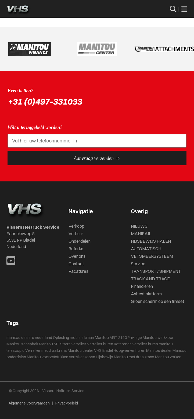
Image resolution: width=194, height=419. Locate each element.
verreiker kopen (82, 356)
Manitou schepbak (22, 344)
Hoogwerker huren (129, 350)
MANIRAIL (141, 233)
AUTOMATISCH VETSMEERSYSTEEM (152, 252)
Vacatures (78, 271)
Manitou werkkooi (158, 337)
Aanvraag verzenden (97, 158)
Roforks (76, 248)
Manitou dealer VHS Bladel (90, 350)
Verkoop (76, 226)
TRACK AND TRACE (150, 278)
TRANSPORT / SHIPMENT (156, 271)
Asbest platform (146, 293)
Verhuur (76, 233)
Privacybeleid (66, 403)
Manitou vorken (168, 356)
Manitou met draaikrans (134, 356)
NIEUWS (139, 226)
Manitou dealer (159, 350)
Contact (76, 263)
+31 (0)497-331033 (45, 101)
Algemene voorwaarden (29, 403)
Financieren (142, 286)
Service (138, 263)
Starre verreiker (73, 344)
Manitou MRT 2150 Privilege (118, 337)
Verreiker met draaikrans (46, 350)
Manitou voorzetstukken (47, 356)
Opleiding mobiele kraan (73, 337)
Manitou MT (49, 344)
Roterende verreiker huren (136, 344)
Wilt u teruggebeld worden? (35, 127)
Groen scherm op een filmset (157, 301)
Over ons (77, 256)
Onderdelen (80, 241)
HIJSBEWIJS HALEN (151, 241)
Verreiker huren (100, 344)
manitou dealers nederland (29, 337)
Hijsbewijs (104, 356)
